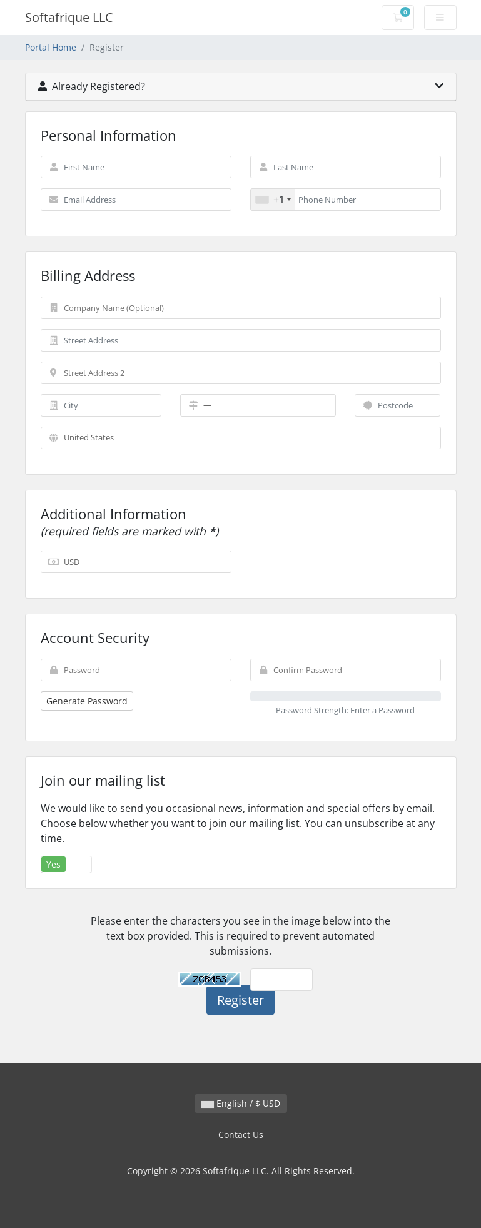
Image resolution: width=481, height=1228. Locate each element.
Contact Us (240, 1134)
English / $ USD (240, 1103)
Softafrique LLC (69, 17)
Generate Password (87, 701)
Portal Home (50, 47)
